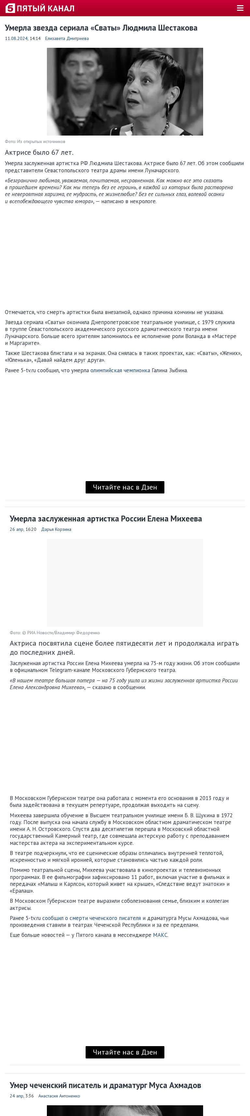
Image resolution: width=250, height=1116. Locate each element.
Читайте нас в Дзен (125, 487)
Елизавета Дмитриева (67, 38)
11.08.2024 (16, 38)
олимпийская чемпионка (120, 370)
